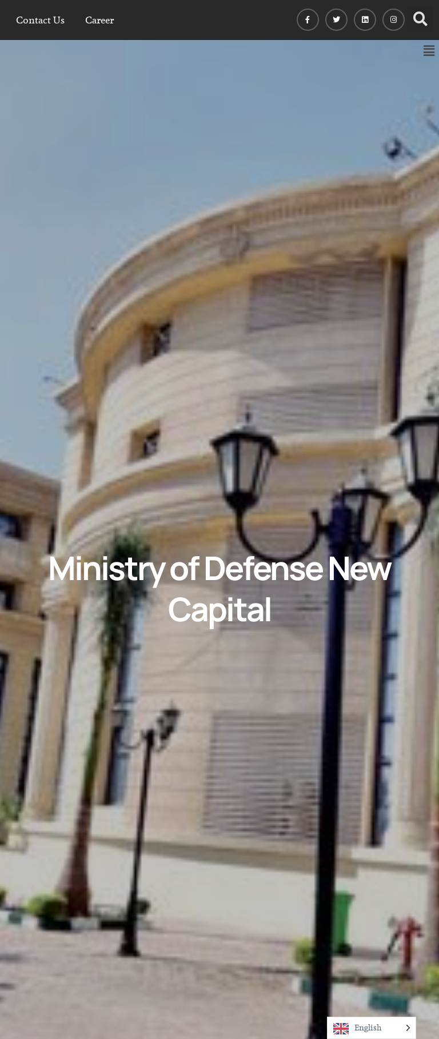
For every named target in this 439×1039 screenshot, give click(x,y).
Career (99, 20)
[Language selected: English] (371, 1028)
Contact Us (40, 20)
